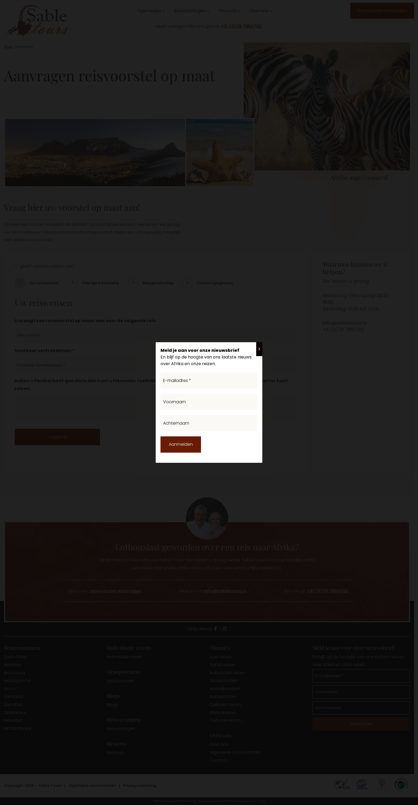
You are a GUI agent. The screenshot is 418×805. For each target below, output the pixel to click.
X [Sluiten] (259, 349)
